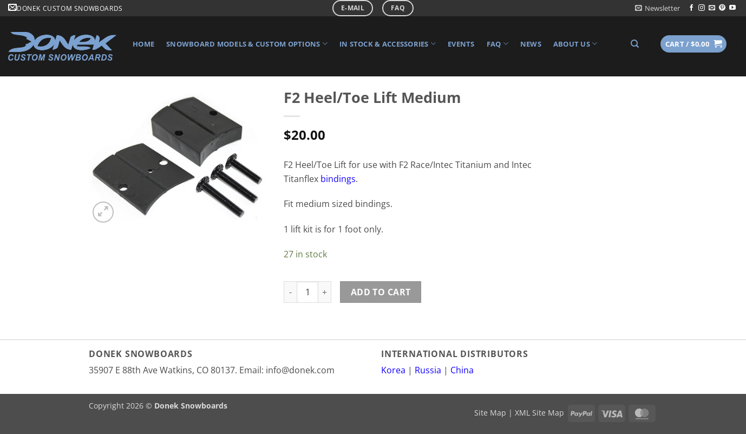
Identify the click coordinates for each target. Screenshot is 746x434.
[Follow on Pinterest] (722, 8)
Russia (428, 370)
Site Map (490, 412)
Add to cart (381, 292)
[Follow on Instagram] (701, 8)
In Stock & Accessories (387, 43)
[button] (657, 8)
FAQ (497, 43)
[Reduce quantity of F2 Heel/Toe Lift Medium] (290, 292)
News (530, 44)
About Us (575, 43)
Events (461, 44)
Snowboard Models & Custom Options (247, 43)
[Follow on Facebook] (691, 8)
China (462, 370)
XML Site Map (539, 412)
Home (143, 44)
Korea (393, 370)
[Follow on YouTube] (732, 8)
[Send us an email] (712, 8)
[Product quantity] (307, 292)
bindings (338, 179)
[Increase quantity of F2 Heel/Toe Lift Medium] (324, 292)
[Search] (635, 44)
